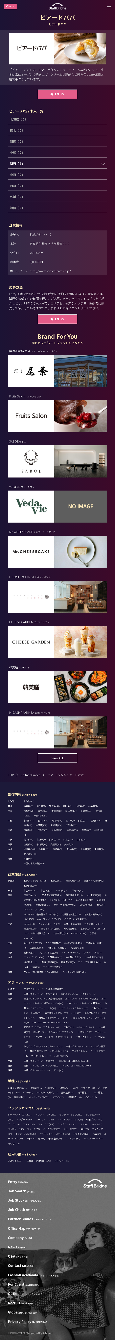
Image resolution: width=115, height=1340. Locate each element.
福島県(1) (93, 806)
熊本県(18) (72, 849)
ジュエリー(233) (16, 1129)
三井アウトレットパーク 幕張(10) (81, 998)
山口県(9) (81, 839)
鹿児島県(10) (30, 853)
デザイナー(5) (88, 1087)
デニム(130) (14, 1124)
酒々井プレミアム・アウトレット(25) (63, 1012)
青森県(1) (28, 806)
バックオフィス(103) (39, 1097)
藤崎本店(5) (77, 890)
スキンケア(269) (46, 1124)
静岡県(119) (41, 825)
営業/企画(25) (67, 1092)
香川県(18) (41, 844)
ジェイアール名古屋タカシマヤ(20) (41, 914)
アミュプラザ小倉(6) (34, 957)
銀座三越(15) (30, 895)
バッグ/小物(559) (51, 1129)
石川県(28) (57, 820)
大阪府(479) (57, 829)
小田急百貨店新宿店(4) (51, 895)
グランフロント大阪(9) (49, 923)
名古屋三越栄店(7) (93, 914)
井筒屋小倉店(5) (73, 957)
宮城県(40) (54, 806)
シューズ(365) (70, 1129)
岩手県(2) (41, 806)
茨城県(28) (29, 810)
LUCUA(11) (29, 923)
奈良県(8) (86, 829)
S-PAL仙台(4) (62, 890)
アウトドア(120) (81, 1133)
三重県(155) (71, 825)
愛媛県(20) (55, 844)
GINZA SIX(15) (86, 904)
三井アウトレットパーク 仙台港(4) (41, 993)
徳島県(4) (28, 844)
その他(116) (14, 1143)
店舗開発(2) (20, 1097)
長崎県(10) (58, 849)
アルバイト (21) (62, 1160)
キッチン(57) (46, 1133)
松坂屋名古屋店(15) (71, 914)
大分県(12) (85, 849)
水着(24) (97, 1133)
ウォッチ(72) (33, 1129)
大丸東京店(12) (93, 895)
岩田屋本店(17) (54, 957)
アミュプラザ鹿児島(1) (89, 962)
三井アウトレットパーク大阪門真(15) (49, 1056)
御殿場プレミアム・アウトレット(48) (42, 1027)
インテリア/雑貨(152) (25, 1133)
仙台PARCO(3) (30, 890)
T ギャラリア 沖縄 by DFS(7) (74, 971)
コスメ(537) (29, 1124)
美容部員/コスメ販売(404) (43, 1087)
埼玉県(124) (71, 810)
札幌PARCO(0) (30, 885)
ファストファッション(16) (70, 1119)
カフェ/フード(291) (93, 1138)
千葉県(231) (86, 810)
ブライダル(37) (72, 1138)
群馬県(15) (57, 810)
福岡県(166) (29, 849)
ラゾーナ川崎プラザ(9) (65, 904)
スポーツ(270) (63, 1133)
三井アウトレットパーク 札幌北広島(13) (43, 989)
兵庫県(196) (72, 829)
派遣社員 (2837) (16, 1160)
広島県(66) (68, 839)
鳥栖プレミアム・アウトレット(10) (41, 1065)
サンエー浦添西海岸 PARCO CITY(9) (41, 971)
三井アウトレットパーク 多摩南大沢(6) (43, 998)
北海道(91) (29, 801)
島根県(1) (41, 839)
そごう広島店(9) (53, 943)
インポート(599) (24, 1119)
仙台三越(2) (46, 890)
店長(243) (64, 1087)
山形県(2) (80, 806)
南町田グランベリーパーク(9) (53, 1017)
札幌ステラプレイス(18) (35, 880)
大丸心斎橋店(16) (72, 923)
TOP (11, 775)
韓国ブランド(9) (94, 1119)
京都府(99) (43, 829)
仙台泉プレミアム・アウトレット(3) (78, 993)
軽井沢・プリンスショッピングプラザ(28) (53, 1032)
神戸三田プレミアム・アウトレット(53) (49, 1051)
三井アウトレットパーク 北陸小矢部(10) (53, 1036)
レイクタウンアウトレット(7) (73, 1008)
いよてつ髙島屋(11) (48, 952)
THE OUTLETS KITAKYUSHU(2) (76, 1065)
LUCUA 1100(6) (78, 933)
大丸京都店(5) (30, 928)
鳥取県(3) (28, 839)
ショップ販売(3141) (17, 1087)
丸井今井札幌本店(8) (94, 880)
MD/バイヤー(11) (24, 1092)
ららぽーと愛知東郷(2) (75, 919)
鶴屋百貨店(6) (68, 962)
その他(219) (91, 1097)
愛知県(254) (56, 825)
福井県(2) (70, 820)
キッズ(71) (97, 1124)
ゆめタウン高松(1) (92, 952)
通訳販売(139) (75, 1097)
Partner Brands (30, 775)
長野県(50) (96, 820)
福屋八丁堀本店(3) (73, 943)
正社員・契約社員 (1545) (39, 1160)
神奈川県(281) (40, 815)
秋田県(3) (67, 806)
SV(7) (75, 1087)
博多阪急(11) (30, 962)
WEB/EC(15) (58, 1097)
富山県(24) (43, 820)
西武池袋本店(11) (74, 895)
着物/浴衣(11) (55, 1138)
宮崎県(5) (99, 849)
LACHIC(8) (29, 919)
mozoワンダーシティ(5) (49, 919)
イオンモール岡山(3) (57, 947)
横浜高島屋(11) (42, 904)
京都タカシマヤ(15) (90, 928)
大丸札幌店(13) (73, 880)
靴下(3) (41, 1138)
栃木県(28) (43, 810)
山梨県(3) (82, 820)
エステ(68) (83, 1124)
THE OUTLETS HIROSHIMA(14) (74, 1060)
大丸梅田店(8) (70, 928)
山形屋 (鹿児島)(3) (49, 962)
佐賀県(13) (44, 849)
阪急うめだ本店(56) (50, 928)
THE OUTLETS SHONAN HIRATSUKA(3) (51, 1022)
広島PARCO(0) (37, 947)
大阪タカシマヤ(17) (94, 923)
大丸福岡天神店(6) (94, 957)
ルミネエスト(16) (84, 899)
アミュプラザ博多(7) (53, 966)
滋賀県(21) (29, 829)
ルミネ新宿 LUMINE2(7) (61, 899)
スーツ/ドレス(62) (45, 1119)
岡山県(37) (54, 839)
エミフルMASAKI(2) (70, 952)
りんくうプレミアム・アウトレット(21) (43, 1046)
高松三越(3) (29, 952)
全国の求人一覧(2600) (34, 863)
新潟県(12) (29, 820)
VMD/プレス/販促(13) (47, 1092)
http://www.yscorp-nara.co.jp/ (50, 271)
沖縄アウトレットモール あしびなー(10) (43, 1070)
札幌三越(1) (56, 880)
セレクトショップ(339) (70, 1114)
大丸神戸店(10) (60, 933)
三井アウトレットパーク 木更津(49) (83, 1003)
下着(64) (30, 1138)
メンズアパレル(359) (46, 1114)
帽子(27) (84, 1129)
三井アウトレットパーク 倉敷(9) (39, 1060)
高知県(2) (69, 844)
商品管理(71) (84, 1092)
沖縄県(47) (29, 858)
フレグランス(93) (66, 1124)
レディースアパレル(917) (20, 1114)
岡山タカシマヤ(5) (33, 943)
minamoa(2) (77, 947)
